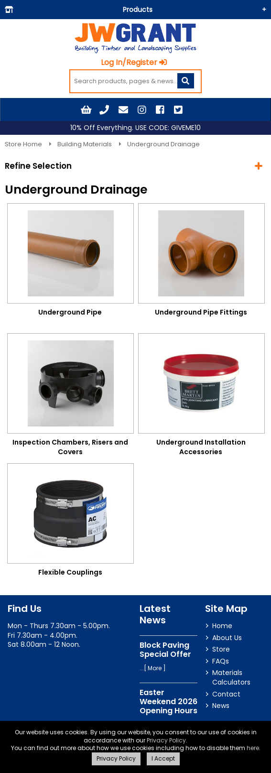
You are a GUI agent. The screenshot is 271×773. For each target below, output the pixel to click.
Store (221, 649)
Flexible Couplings (70, 572)
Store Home (24, 144)
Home (222, 626)
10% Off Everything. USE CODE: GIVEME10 (135, 127)
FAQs (220, 661)
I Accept (163, 758)
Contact (226, 694)
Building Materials (85, 144)
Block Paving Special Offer (165, 650)
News (220, 705)
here (253, 748)
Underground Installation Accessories (201, 447)
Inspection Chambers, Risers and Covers (70, 447)
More (155, 668)
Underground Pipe (70, 312)
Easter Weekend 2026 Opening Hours (168, 701)
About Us (227, 637)
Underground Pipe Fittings (201, 312)
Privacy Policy (166, 740)
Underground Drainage (163, 144)
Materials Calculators (231, 677)
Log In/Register (134, 62)
